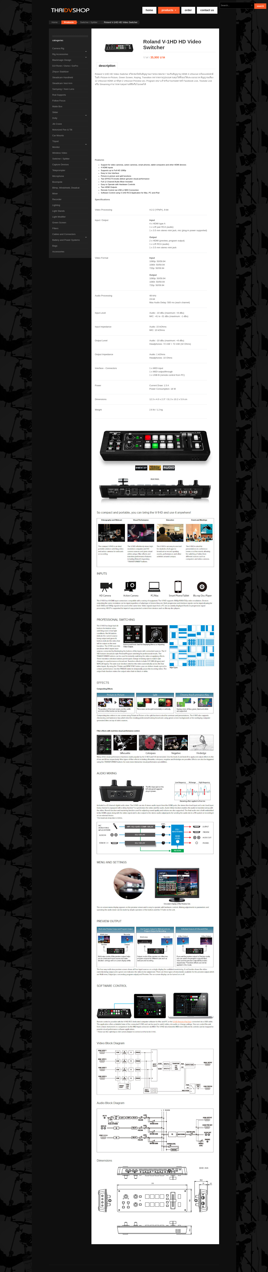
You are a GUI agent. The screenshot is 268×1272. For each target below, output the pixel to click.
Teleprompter (58, 170)
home (149, 10)
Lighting (56, 205)
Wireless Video (59, 153)
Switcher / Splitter (88, 22)
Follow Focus (58, 100)
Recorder (56, 199)
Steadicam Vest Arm (62, 83)
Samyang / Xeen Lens (63, 89)
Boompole (57, 182)
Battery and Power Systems (66, 240)
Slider (55, 112)
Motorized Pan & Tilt (62, 129)
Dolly (54, 118)
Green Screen (59, 222)
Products (169, 10)
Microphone (58, 176)
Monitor (56, 147)
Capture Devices (60, 164)
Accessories (58, 251)
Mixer (55, 193)
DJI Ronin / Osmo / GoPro (65, 66)
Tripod (55, 141)
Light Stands (58, 211)
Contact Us (207, 10)
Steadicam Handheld (62, 77)
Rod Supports (59, 95)
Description (107, 65)
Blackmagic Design (61, 60)
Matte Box (57, 106)
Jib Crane (57, 124)
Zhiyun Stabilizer (60, 71)
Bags (54, 245)
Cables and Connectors (64, 234)
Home (55, 22)
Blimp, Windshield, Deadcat (65, 187)
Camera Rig (58, 48)
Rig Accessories (60, 54)
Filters (55, 228)
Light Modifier (59, 216)
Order (188, 10)
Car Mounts (58, 135)
